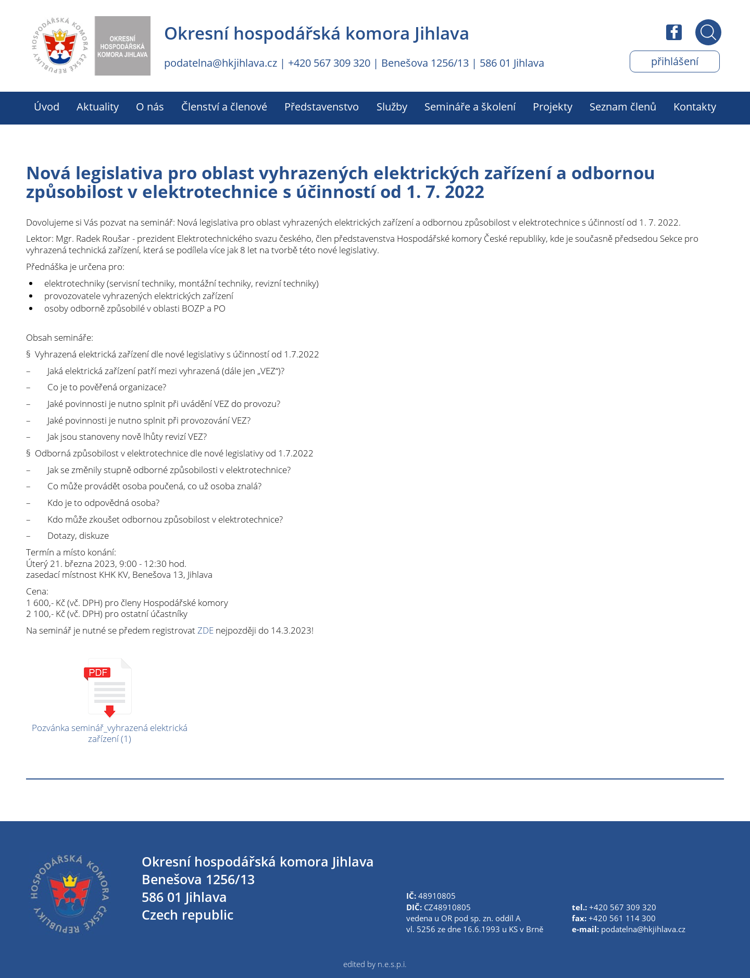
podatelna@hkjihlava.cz (220, 63)
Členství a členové (224, 107)
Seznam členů (623, 107)
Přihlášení (674, 61)
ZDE (205, 630)
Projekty (552, 107)
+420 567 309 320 (329, 63)
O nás (150, 107)
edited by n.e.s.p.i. (375, 964)
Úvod (46, 107)
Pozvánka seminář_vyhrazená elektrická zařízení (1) (110, 733)
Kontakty (694, 107)
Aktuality (98, 107)
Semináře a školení (470, 107)
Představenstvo (321, 107)
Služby (392, 107)
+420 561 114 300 (622, 918)
